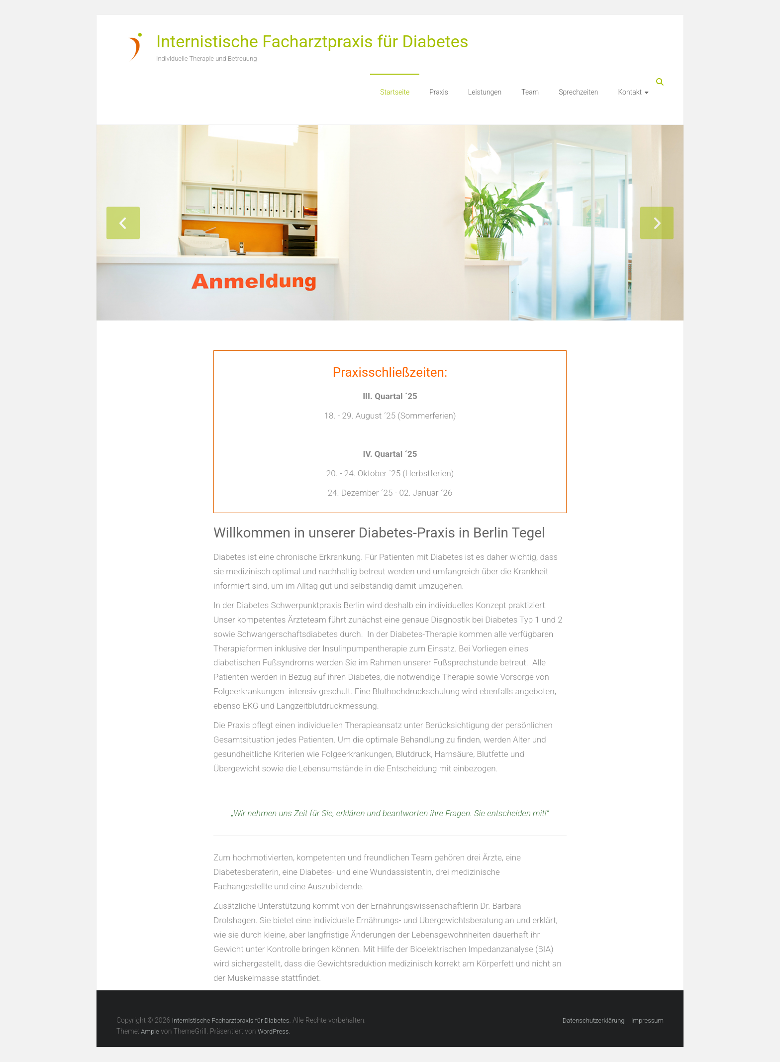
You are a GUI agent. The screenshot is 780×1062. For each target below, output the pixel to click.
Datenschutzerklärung (594, 1020)
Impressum (647, 1020)
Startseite (394, 92)
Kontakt (630, 92)
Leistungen (484, 92)
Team (530, 92)
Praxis (438, 92)
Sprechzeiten (578, 92)
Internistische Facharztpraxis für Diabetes (312, 41)
